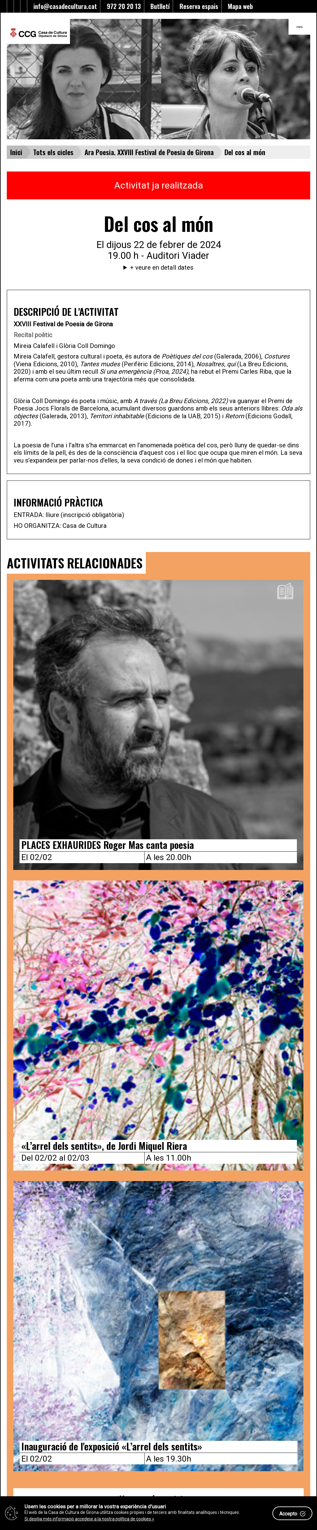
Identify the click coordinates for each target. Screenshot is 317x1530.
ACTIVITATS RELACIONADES (74, 562)
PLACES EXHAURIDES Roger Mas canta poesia (107, 844)
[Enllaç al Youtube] (17, 6)
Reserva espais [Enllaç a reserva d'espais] (197, 6)
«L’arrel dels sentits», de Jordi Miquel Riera (104, 1145)
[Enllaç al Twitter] (4, 6)
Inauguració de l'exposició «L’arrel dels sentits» (111, 1446)
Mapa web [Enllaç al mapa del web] (239, 6)
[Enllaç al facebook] (10, 6)
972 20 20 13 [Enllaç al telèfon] (122, 6)
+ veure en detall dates (161, 267)
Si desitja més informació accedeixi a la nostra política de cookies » (89, 1518)
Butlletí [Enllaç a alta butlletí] (158, 6)
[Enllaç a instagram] (23, 6)
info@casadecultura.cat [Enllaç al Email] (63, 6)
